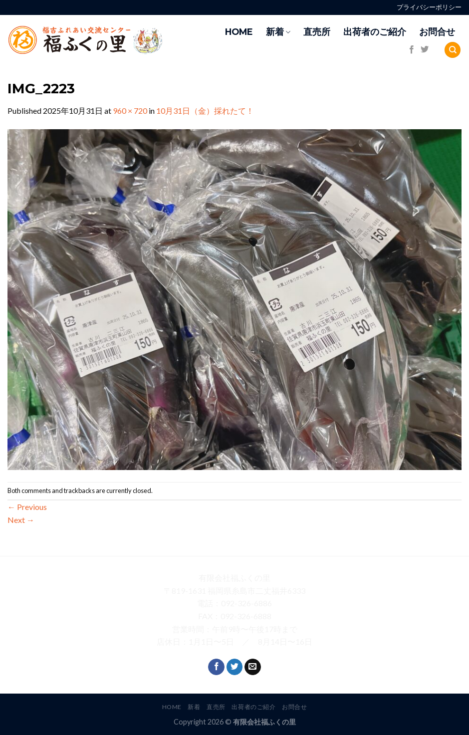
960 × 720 (130, 110)
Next (20, 519)
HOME (239, 31)
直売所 (316, 31)
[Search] (453, 50)
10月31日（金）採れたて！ (205, 110)
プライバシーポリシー (429, 7)
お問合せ (437, 31)
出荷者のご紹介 (374, 31)
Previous (27, 506)
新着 (278, 31)
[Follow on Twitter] (425, 49)
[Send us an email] (252, 667)
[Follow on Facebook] (412, 49)
